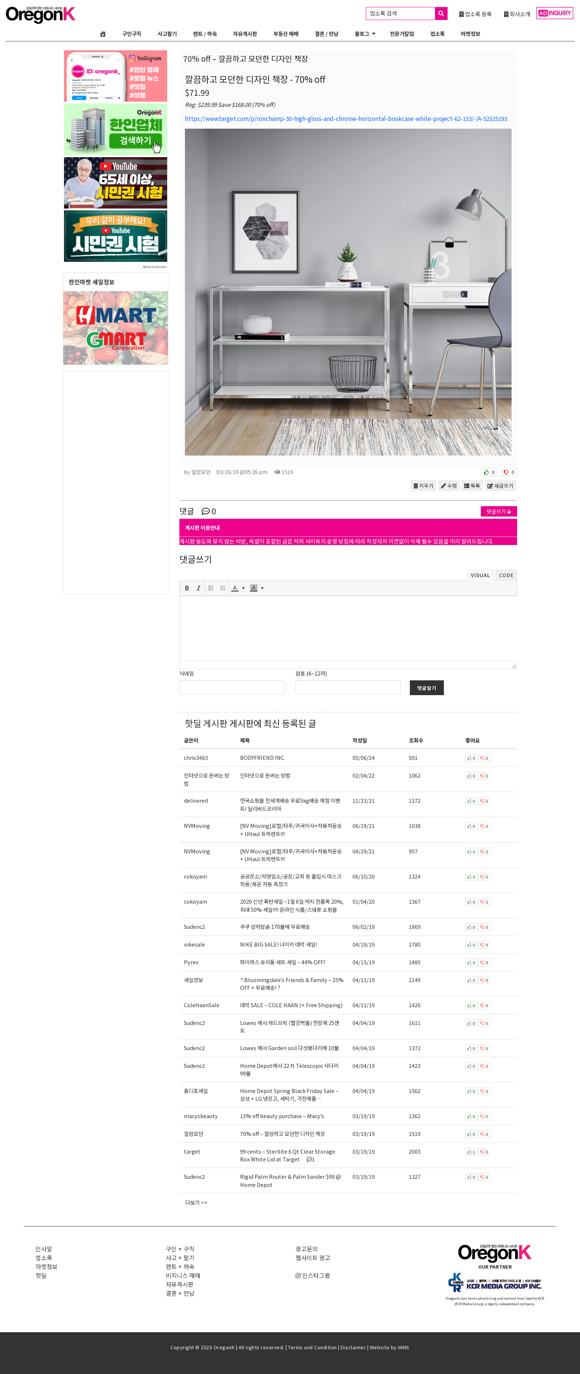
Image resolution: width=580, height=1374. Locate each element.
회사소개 (517, 14)
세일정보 (193, 980)
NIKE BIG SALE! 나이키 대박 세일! (278, 944)
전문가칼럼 (402, 33)
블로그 (362, 33)
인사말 (44, 1248)
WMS (403, 1347)
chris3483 (196, 757)
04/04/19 (364, 1022)
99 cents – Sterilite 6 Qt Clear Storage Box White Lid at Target (287, 1155)
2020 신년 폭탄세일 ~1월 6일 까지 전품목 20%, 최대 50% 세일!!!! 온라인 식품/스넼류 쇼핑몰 (292, 905)
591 (413, 757)
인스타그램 (313, 1275)
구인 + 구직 (180, 1248)
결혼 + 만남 (180, 1293)
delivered (196, 800)
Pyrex (191, 962)
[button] (187, 588)
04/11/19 (364, 980)
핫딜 (41, 1275)
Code (506, 575)
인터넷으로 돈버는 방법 (265, 775)
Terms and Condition (312, 1347)
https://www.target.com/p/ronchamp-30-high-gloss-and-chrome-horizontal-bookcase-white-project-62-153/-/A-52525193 (346, 118)
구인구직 (131, 33)
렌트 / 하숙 (205, 33)
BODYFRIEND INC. (262, 757)
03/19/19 (364, 1116)
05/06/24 (364, 757)
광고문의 (307, 1248)
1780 (415, 944)
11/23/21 (364, 800)
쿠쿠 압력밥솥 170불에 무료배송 (275, 926)
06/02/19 (364, 926)
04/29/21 (364, 851)
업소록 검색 (408, 13)
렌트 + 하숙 (180, 1266)
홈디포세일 (196, 1090)
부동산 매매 (286, 33)
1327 (415, 1176)
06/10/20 (364, 876)
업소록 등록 (475, 14)
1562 (415, 1090)
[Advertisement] (115, 482)
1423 (415, 1065)
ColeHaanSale (201, 1005)
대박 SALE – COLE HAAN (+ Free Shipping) (291, 1005)
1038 (415, 825)
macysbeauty (201, 1116)
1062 (415, 775)
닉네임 (186, 673)
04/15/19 (364, 962)
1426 (415, 1005)
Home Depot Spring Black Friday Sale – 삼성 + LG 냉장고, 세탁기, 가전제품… (289, 1095)
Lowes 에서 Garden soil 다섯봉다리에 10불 (289, 1048)
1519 (415, 1133)
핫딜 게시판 (206, 723)
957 (413, 851)
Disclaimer (353, 1347)
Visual (480, 575)
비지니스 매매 (183, 1275)
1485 (415, 962)
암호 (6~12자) (311, 673)
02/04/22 (364, 775)
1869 (415, 926)
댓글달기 (426, 687)
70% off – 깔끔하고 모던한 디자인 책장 (282, 1133)
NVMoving (197, 825)
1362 (415, 1116)
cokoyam (195, 876)
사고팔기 (167, 33)
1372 (415, 1048)
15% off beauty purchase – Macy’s (282, 1116)
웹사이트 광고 (313, 1257)
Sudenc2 (194, 926)
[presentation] (187, 587)
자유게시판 (245, 33)
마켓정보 (470, 33)
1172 (415, 800)
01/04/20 (364, 901)
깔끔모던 (193, 1133)
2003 (415, 1151)
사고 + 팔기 (180, 1257)
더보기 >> (196, 1202)
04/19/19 (364, 944)
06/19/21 (364, 825)
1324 (415, 876)
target (192, 1151)
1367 (415, 901)
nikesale (194, 944)
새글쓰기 (500, 485)
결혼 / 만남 (326, 33)
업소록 (437, 33)
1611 (415, 1022)
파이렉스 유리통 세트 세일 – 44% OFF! (282, 962)
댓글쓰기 (499, 511)
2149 (415, 980)
